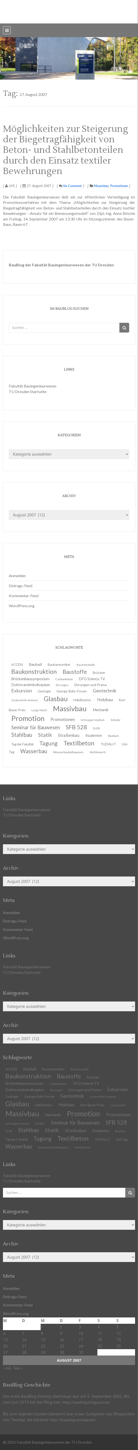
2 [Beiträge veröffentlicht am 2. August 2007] (61, 1327)
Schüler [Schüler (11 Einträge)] (116, 720)
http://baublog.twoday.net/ (73, 1419)
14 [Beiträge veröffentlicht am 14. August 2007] (24, 1339)
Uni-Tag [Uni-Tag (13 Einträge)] (122, 1139)
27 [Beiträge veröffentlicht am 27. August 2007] (5, 1352)
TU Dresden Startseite (27, 391)
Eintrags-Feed (20, 585)
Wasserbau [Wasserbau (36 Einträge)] (33, 751)
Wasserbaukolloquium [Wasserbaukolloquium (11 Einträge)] (68, 752)
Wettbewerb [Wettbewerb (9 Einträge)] (97, 752)
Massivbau (101, 186)
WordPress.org (21, 605)
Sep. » (18, 1368)
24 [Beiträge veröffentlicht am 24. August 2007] (81, 1346)
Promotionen (119, 186)
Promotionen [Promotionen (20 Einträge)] (62, 719)
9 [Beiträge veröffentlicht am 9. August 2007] (61, 1333)
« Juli (7, 1368)
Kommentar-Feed (23, 595)
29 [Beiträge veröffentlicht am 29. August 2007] (43, 1352)
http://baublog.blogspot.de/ (86, 1402)
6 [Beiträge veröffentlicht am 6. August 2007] (4, 1333)
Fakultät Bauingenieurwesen (32, 386)
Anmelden (17, 575)
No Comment (70, 186)
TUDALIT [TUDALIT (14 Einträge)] (108, 744)
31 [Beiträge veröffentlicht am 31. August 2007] (81, 1352)
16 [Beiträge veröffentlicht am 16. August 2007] (62, 1339)
